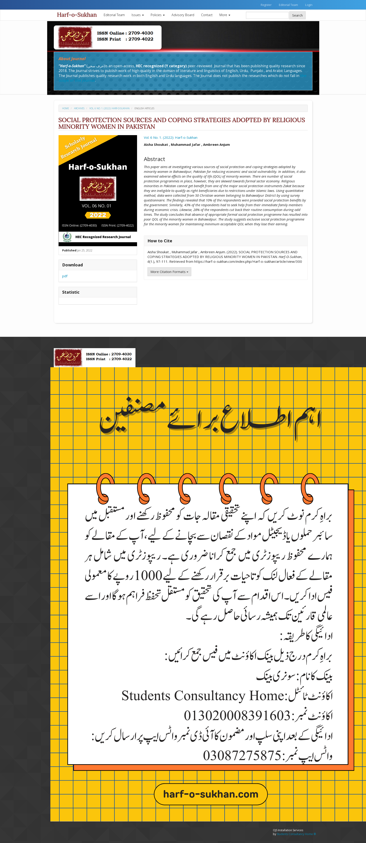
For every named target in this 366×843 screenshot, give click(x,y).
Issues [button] (138, 15)
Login (308, 5)
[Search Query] (267, 15)
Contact (207, 15)
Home (65, 108)
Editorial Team (288, 5)
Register (266, 5)
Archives (79, 108)
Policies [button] (158, 15)
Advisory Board (183, 15)
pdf (64, 276)
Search (297, 15)
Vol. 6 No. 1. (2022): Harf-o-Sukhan (109, 108)
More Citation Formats (169, 271)
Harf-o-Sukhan (77, 14)
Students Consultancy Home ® (296, 834)
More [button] (224, 15)
